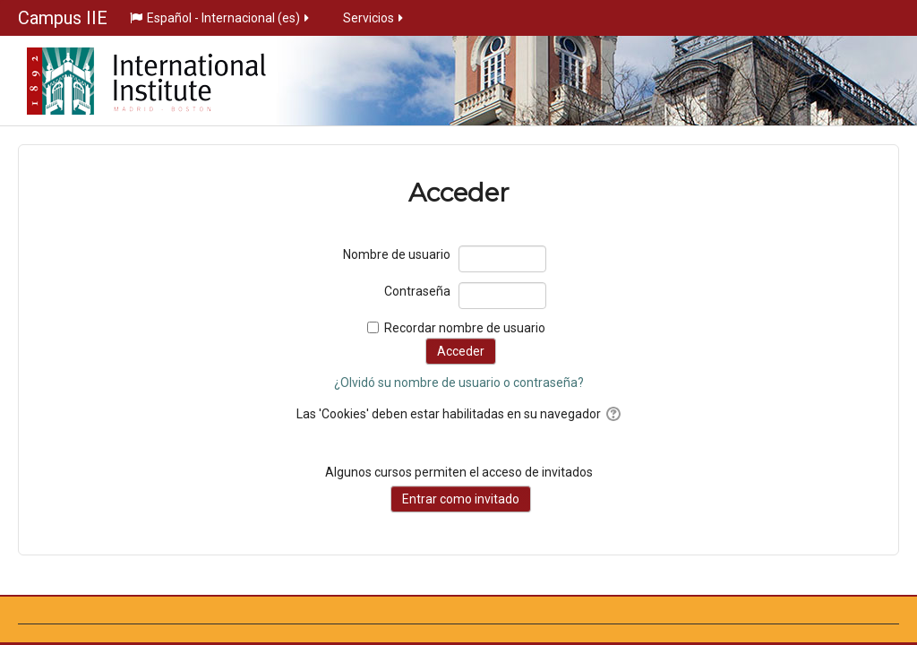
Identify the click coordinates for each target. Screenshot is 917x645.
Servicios (374, 18)
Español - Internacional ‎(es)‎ (221, 18)
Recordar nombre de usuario (464, 328)
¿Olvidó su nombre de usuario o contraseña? (459, 382)
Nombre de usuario (396, 254)
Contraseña (417, 291)
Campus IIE (62, 18)
